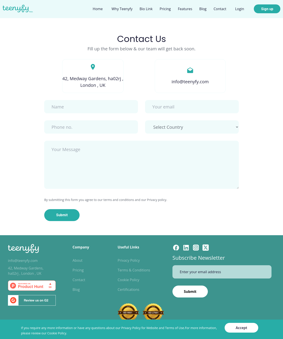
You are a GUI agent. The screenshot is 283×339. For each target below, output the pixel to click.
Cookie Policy (128, 279)
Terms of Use (174, 328)
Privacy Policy (129, 260)
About (77, 260)
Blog (76, 289)
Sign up (267, 9)
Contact (79, 279)
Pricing (78, 270)
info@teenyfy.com (23, 260)
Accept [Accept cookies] (241, 327)
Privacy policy (156, 200)
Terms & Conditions (134, 270)
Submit (62, 215)
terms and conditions (118, 200)
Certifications (128, 289)
